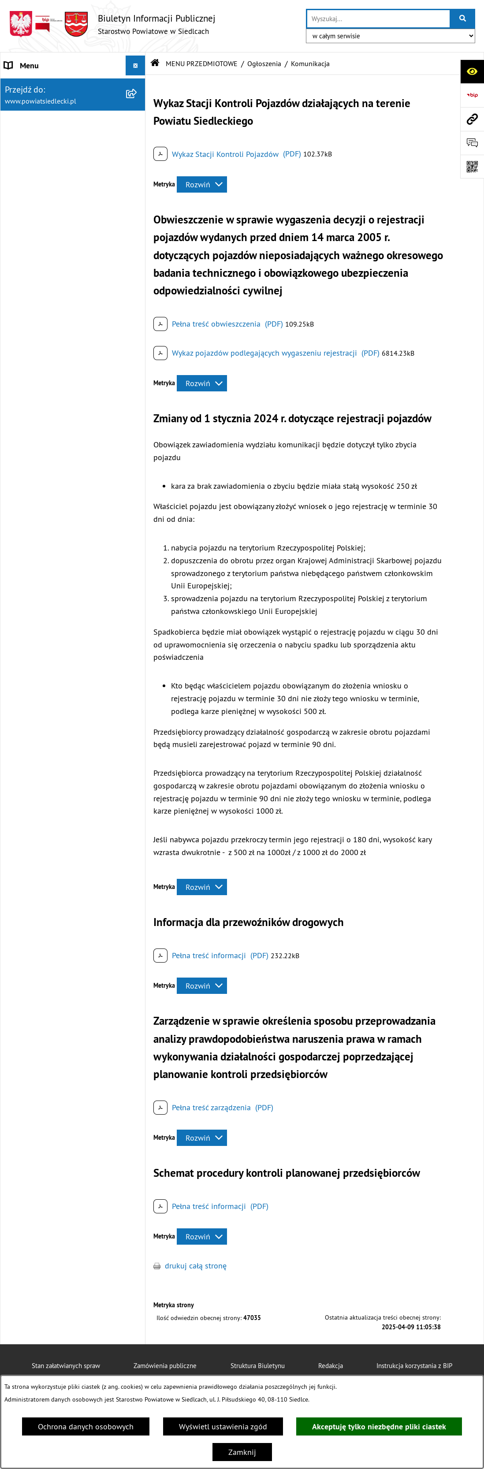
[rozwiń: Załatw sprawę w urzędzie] (137, 209)
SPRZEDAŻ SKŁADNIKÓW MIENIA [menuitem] (60, 952)
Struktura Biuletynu (258, 1365)
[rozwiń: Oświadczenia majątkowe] (137, 654)
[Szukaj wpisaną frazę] (463, 19)
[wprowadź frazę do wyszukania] (378, 19)
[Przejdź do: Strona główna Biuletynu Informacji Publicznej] (155, 63)
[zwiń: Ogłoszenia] (137, 312)
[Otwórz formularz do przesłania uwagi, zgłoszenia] (472, 143)
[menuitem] (72, 210)
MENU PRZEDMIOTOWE (202, 63)
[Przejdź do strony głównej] (112, 24)
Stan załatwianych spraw (66, 1365)
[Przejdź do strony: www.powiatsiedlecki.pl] (472, 119)
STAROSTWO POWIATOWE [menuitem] (48, 85)
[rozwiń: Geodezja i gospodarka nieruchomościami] (137, 388)
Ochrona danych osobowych (86, 1426)
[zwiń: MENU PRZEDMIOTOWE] (137, 184)
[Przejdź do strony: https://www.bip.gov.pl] (472, 95)
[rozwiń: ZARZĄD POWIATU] (137, 145)
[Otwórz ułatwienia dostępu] (472, 71)
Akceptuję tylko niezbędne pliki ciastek (379, 1426)
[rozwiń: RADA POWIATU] (137, 125)
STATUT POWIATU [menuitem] (35, 105)
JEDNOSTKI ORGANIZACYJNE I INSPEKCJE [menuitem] (55, 978)
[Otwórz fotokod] (472, 167)
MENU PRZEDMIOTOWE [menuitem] (44, 184)
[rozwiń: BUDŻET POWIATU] (137, 164)
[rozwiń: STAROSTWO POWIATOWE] (137, 85)
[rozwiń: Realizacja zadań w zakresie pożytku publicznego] (137, 463)
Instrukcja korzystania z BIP (414, 1365)
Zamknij (242, 1452)
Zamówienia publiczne (165, 1365)
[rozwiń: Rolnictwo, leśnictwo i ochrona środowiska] (137, 426)
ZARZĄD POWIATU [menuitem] (36, 145)
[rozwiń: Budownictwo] (137, 363)
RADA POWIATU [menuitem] (31, 125)
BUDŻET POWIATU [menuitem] (35, 165)
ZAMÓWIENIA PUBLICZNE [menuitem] (48, 932)
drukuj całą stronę (196, 1266)
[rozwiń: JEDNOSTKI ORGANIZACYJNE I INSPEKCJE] (137, 971)
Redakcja (330, 1365)
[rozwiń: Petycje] (137, 603)
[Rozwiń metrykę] (202, 184)
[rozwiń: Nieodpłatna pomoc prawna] (137, 235)
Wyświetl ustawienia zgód (223, 1426)
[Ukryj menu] (135, 65)
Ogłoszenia (264, 63)
